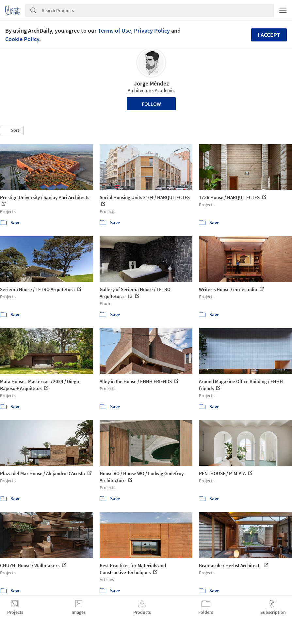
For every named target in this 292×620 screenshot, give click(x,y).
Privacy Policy (152, 30)
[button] (12, 130)
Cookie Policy (22, 39)
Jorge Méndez (151, 83)
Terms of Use (114, 30)
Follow (151, 104)
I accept (269, 35)
